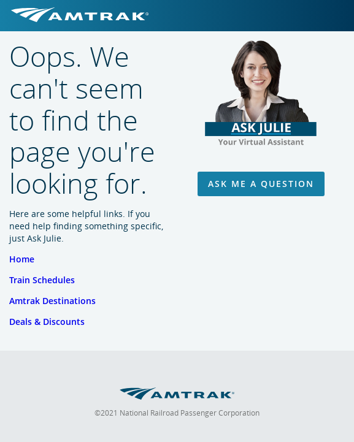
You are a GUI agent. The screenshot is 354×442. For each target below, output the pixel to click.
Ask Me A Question (261, 183)
